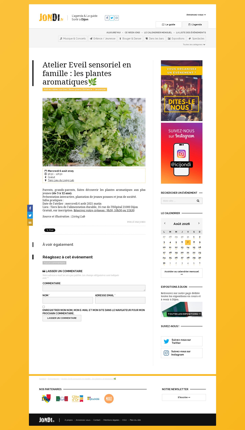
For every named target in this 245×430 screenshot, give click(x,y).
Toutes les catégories (194, 43)
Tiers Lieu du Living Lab (61, 179)
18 (170, 251)
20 (182, 251)
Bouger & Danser (130, 37)
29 (176, 236)
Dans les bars (154, 37)
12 (176, 246)
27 (164, 236)
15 (194, 246)
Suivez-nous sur (182, 340)
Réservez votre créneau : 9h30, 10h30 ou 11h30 (104, 209)
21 (188, 251)
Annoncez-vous (196, 15)
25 (170, 257)
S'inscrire (184, 396)
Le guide (161, 24)
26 (176, 257)
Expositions (176, 37)
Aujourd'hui (114, 32)
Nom (46, 294)
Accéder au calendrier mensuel (182, 272)
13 (182, 246)
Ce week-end (132, 32)
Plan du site (135, 419)
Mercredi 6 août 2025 (61, 170)
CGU (124, 419)
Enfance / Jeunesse (102, 37)
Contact (96, 419)
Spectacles (196, 37)
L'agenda (191, 24)
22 (194, 251)
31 (188, 236)
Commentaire (52, 282)
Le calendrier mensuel (158, 32)
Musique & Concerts (73, 37)
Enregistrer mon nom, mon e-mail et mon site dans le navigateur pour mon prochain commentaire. (94, 311)
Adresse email (105, 294)
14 (188, 246)
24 (164, 257)
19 (176, 251)
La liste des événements (191, 32)
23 (199, 251)
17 (164, 251)
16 (199, 246)
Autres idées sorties (55, 88)
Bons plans (75, 88)
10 (164, 246)
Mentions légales (111, 419)
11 (170, 246)
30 (182, 236)
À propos (69, 419)
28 (170, 236)
